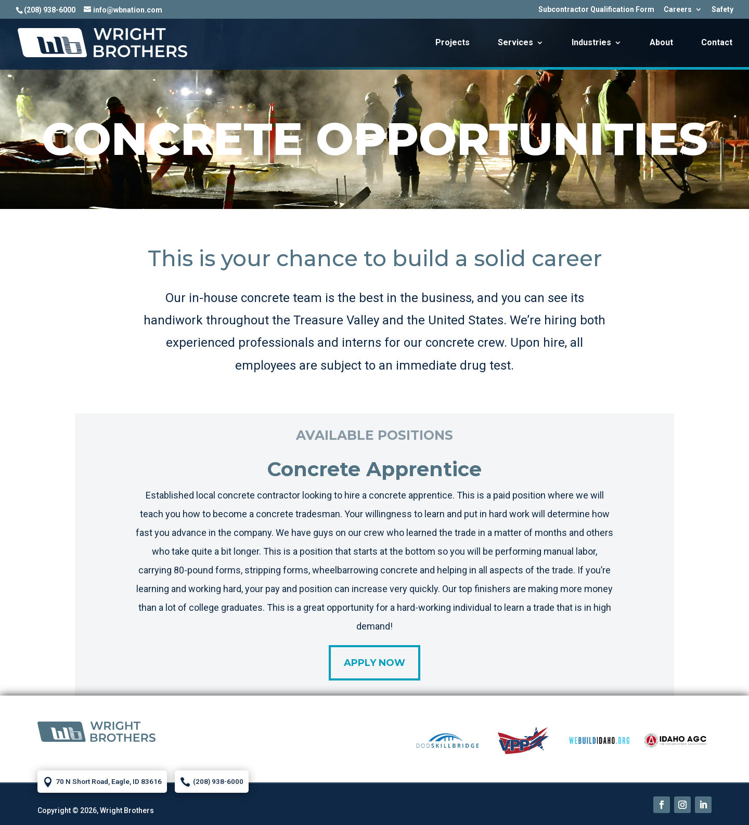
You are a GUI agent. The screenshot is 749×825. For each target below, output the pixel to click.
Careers (678, 10)
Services (515, 43)
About (661, 43)
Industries (591, 43)
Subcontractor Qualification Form (596, 10)
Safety (722, 10)
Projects (452, 43)
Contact (716, 43)
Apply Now (374, 663)
